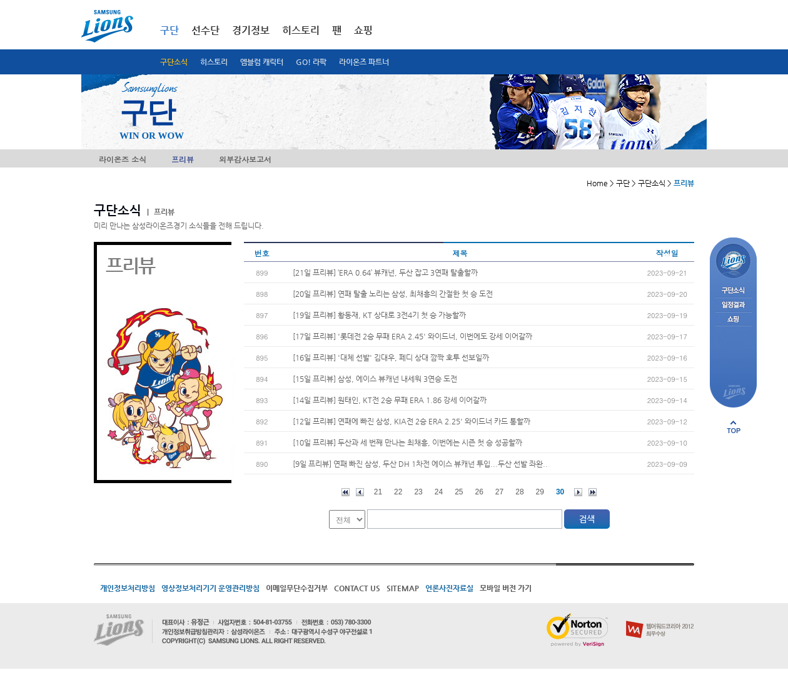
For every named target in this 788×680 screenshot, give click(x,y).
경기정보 (251, 30)
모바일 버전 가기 (506, 588)
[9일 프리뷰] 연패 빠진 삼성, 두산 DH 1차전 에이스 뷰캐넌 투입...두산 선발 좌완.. (420, 463)
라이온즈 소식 (122, 159)
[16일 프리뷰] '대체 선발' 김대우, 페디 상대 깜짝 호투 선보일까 (391, 357)
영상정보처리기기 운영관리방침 (210, 588)
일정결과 (733, 305)
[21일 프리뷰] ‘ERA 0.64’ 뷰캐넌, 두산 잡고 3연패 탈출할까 (385, 272)
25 (459, 492)
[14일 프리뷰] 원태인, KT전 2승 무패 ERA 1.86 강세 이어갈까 (390, 400)
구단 (169, 30)
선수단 (205, 30)
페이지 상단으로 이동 (733, 427)
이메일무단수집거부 (297, 588)
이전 (360, 492)
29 (540, 492)
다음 (578, 492)
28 (519, 492)
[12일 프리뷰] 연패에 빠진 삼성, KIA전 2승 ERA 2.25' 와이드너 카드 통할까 (411, 421)
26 (479, 492)
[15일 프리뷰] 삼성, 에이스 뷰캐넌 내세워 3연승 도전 (375, 378)
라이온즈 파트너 (364, 62)
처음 (345, 492)
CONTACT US (357, 588)
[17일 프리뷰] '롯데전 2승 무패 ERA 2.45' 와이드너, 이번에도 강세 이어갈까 (412, 336)
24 (439, 492)
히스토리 (214, 62)
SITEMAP (402, 588)
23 (418, 492)
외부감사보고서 (245, 159)
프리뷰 (182, 159)
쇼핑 (363, 30)
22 (398, 492)
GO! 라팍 (311, 62)
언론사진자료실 (449, 588)
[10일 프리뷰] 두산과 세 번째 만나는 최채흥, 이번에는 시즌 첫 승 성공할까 (407, 442)
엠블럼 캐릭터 (261, 62)
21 (378, 492)
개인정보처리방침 (127, 588)
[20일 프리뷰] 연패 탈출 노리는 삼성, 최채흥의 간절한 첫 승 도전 (393, 293)
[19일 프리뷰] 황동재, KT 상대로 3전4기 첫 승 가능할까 (379, 315)
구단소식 (174, 62)
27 (499, 492)
